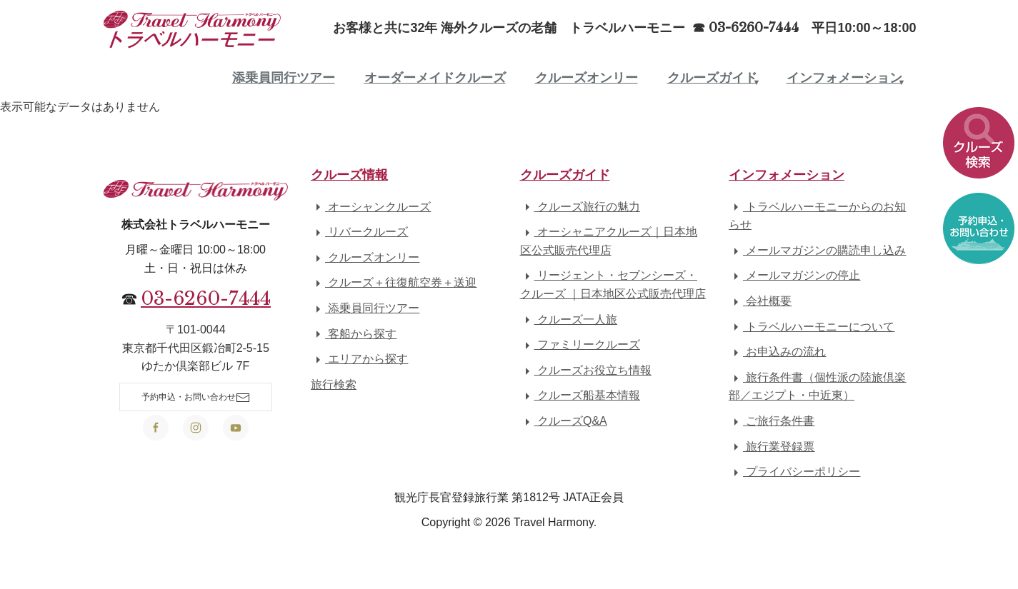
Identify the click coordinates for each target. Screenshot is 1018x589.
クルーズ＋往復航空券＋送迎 (393, 282)
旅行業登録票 (771, 447)
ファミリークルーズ (580, 344)
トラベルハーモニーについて (811, 327)
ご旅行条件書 (771, 421)
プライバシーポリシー (794, 471)
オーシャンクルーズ (371, 207)
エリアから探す (359, 359)
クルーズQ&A (563, 421)
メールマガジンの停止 (794, 275)
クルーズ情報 (349, 175)
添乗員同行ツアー (283, 78)
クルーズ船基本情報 (580, 395)
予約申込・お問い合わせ (195, 398)
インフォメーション (844, 78)
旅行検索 (333, 384)
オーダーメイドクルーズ (435, 78)
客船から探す (353, 334)
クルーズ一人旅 (568, 319)
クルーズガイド (712, 78)
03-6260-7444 (206, 298)
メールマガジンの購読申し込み (817, 250)
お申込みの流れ (777, 352)
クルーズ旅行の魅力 (580, 207)
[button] (978, 147)
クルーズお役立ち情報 (586, 370)
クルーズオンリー (586, 78)
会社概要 (760, 301)
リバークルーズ (359, 232)
